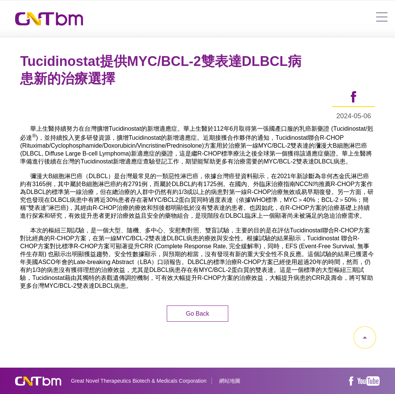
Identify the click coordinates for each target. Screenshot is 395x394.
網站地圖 (229, 381)
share (353, 97)
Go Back (197, 313)
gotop (365, 337)
